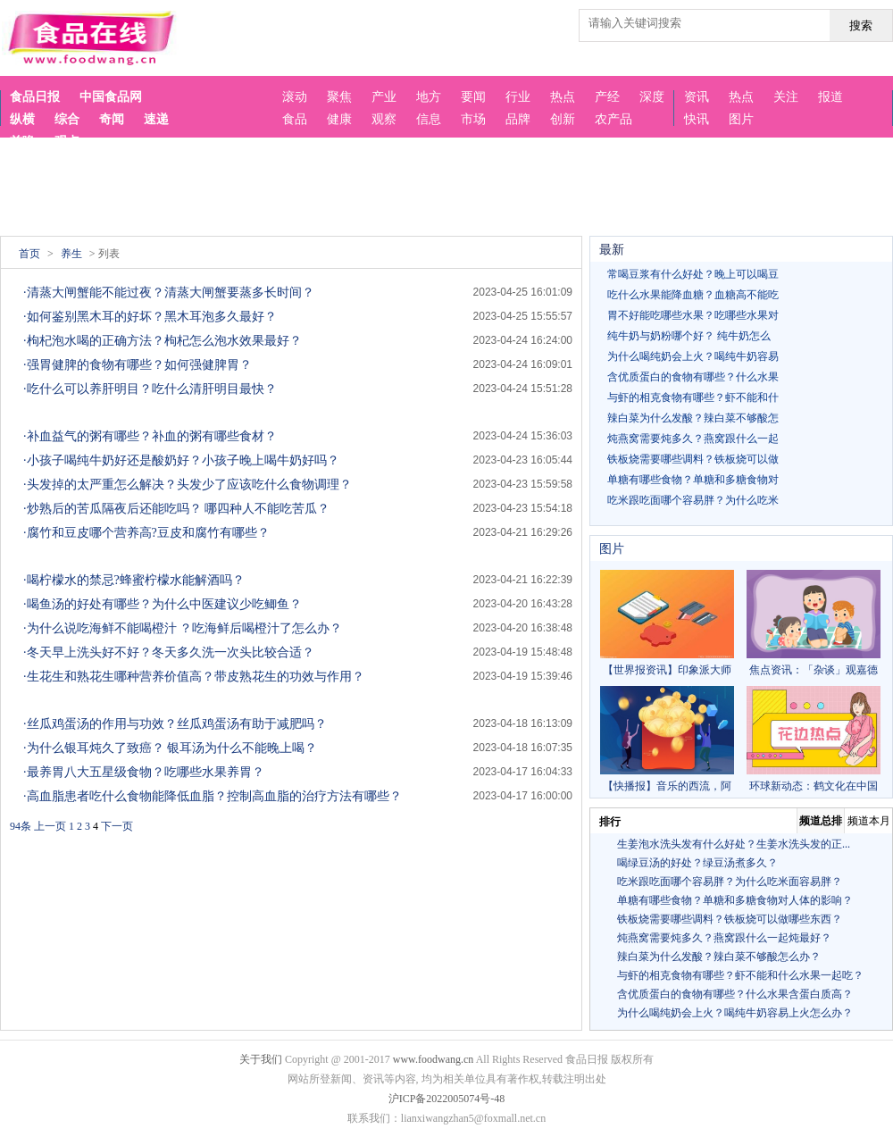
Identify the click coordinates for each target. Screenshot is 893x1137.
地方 (428, 97)
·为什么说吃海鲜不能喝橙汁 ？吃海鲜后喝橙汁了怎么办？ (182, 628)
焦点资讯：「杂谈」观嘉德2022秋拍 (813, 623)
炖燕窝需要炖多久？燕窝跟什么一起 (693, 438)
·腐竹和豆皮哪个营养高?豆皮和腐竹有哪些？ (146, 532)
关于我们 (260, 1059)
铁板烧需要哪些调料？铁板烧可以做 (693, 459)
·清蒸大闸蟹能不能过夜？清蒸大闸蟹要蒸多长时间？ (168, 292)
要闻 (473, 97)
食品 (294, 119)
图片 (741, 119)
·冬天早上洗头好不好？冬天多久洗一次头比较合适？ (168, 652)
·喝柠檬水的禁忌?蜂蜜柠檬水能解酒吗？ (134, 580)
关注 (785, 97)
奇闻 (111, 119)
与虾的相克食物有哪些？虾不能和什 (693, 397)
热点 (741, 97)
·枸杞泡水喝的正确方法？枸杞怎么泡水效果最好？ (162, 340)
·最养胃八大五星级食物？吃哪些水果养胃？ (143, 772)
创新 (562, 119)
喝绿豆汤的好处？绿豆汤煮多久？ (697, 863)
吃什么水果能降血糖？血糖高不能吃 (693, 294)
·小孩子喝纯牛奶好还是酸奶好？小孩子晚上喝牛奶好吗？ (181, 460)
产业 (383, 97)
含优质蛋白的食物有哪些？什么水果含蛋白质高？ (735, 994)
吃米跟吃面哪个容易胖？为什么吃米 (693, 500)
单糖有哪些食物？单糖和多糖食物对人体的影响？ (735, 900)
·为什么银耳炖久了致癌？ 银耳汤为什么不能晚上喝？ (170, 748)
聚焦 (339, 97)
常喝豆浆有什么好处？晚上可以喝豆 (693, 274)
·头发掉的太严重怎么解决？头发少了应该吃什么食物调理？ (187, 484)
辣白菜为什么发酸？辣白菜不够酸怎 (693, 418)
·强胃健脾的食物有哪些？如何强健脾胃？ (137, 365)
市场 (473, 119)
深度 (651, 97)
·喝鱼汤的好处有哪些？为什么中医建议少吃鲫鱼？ (162, 604)
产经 (607, 97)
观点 (66, 141)
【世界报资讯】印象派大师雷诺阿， (667, 623)
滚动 (294, 97)
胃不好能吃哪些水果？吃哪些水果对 (693, 315)
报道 (830, 97)
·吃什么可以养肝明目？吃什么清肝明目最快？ (150, 389)
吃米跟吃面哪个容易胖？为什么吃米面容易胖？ (729, 881)
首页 (29, 253)
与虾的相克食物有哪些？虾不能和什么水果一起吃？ (740, 975)
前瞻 (22, 141)
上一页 (50, 826)
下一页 (117, 826)
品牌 (517, 119)
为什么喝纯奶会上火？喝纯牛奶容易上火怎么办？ (735, 1013)
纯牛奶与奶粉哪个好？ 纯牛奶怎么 (689, 336)
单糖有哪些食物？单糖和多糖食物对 (693, 479)
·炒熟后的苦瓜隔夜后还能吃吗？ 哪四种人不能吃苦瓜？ (176, 508)
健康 (339, 119)
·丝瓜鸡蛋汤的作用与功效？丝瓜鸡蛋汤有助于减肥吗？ (175, 724)
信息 (428, 119)
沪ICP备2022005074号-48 (446, 1098)
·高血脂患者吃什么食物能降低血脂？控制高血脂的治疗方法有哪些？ (212, 796)
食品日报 (35, 97)
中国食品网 (110, 97)
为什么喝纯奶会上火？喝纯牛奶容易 (693, 356)
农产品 (613, 119)
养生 (71, 253)
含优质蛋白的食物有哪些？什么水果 (693, 377)
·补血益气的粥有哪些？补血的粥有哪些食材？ (150, 436)
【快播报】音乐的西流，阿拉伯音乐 (667, 739)
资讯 (696, 97)
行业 (517, 97)
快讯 (696, 119)
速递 (156, 119)
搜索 (860, 25)
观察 (383, 119)
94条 (20, 826)
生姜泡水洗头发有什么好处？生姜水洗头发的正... (733, 844)
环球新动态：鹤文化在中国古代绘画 (813, 739)
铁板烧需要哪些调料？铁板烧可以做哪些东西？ (729, 919)
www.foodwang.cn (433, 1059)
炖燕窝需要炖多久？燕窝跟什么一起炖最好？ (724, 938)
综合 (66, 119)
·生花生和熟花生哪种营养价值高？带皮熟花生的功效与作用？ (193, 676)
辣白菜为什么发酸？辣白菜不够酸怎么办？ (719, 956)
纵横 (22, 119)
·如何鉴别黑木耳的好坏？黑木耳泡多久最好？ (150, 316)
